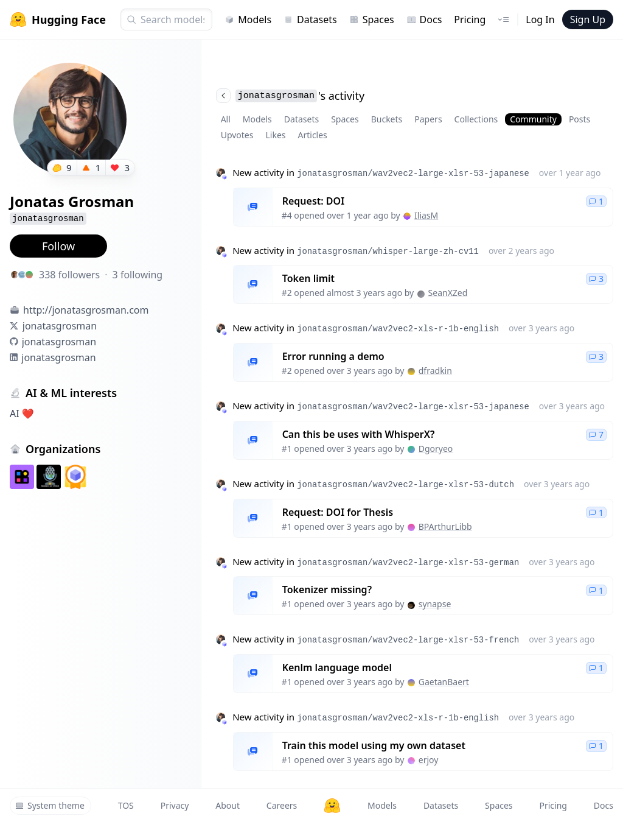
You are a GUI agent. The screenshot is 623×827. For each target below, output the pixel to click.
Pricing (470, 19)
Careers (281, 805)
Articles (312, 135)
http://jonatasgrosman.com (85, 310)
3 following (138, 274)
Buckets (387, 119)
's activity (290, 95)
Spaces (371, 19)
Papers (428, 119)
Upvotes (237, 135)
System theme (50, 805)
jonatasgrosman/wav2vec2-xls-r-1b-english (398, 329)
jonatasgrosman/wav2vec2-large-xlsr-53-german (408, 563)
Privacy (175, 805)
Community (533, 119)
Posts (579, 119)
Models (247, 19)
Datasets (310, 19)
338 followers (69, 274)
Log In (540, 19)
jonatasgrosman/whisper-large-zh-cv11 (388, 251)
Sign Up (587, 19)
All (226, 119)
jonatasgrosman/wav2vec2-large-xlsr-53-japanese (413, 173)
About (227, 805)
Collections (476, 119)
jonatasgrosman (60, 326)
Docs (424, 19)
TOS (126, 805)
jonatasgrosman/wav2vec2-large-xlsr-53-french (408, 640)
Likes (275, 135)
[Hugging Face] (332, 805)
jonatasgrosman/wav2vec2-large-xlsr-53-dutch (405, 485)
